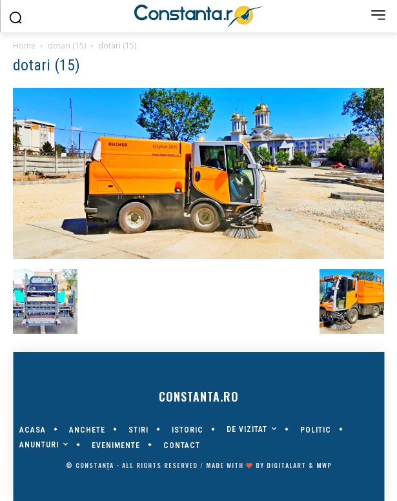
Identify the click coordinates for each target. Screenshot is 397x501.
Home (24, 45)
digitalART (286, 465)
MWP (324, 465)
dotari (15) (67, 45)
